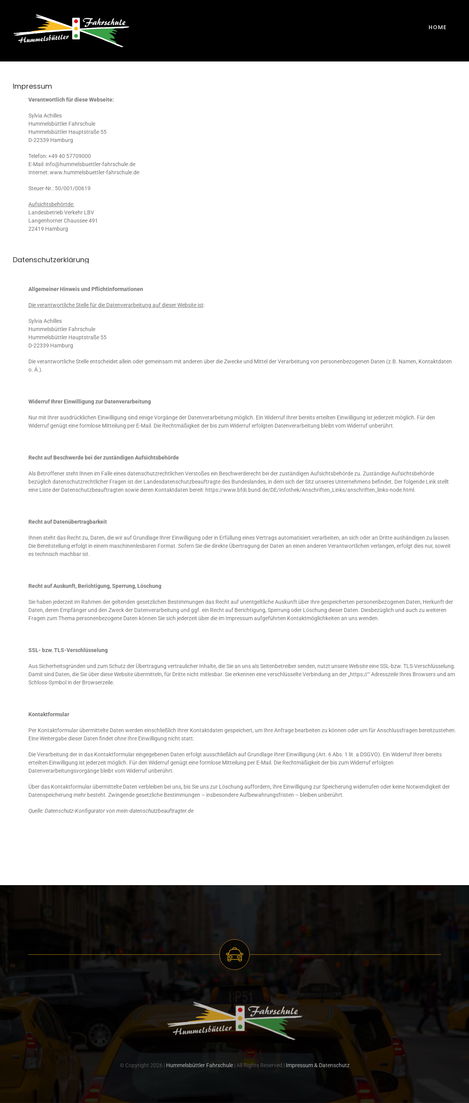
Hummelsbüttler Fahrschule (199, 1067)
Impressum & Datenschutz (318, 1067)
